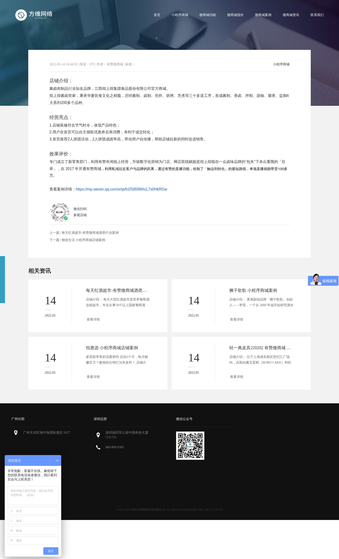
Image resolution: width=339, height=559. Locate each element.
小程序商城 (180, 15)
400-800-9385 (114, 447)
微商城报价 (235, 15)
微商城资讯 (291, 15)
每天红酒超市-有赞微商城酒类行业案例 (90, 232)
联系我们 (317, 15)
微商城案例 (263, 15)
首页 (157, 15)
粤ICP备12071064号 (211, 509)
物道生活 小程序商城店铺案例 (83, 240)
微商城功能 (207, 15)
